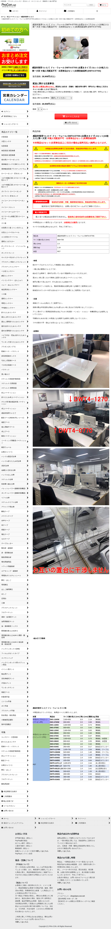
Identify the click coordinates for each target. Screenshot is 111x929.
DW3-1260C (54, 738)
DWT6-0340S (55, 779)
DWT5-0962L (55, 771)
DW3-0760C (54, 744)
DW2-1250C (54, 730)
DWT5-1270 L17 (56, 763)
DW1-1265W (54, 719)
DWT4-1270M (55, 749)
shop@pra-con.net (77, 896)
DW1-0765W (54, 722)
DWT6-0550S (55, 774)
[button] (97, 11)
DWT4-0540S (55, 758)
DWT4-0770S (55, 755)
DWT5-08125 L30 (56, 768)
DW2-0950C (54, 733)
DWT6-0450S (55, 777)
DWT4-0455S (55, 760)
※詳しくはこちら (41, 851)
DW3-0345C (54, 747)
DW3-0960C (54, 741)
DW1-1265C (54, 725)
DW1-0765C (54, 728)
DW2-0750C (54, 736)
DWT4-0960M (55, 752)
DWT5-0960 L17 (56, 766)
